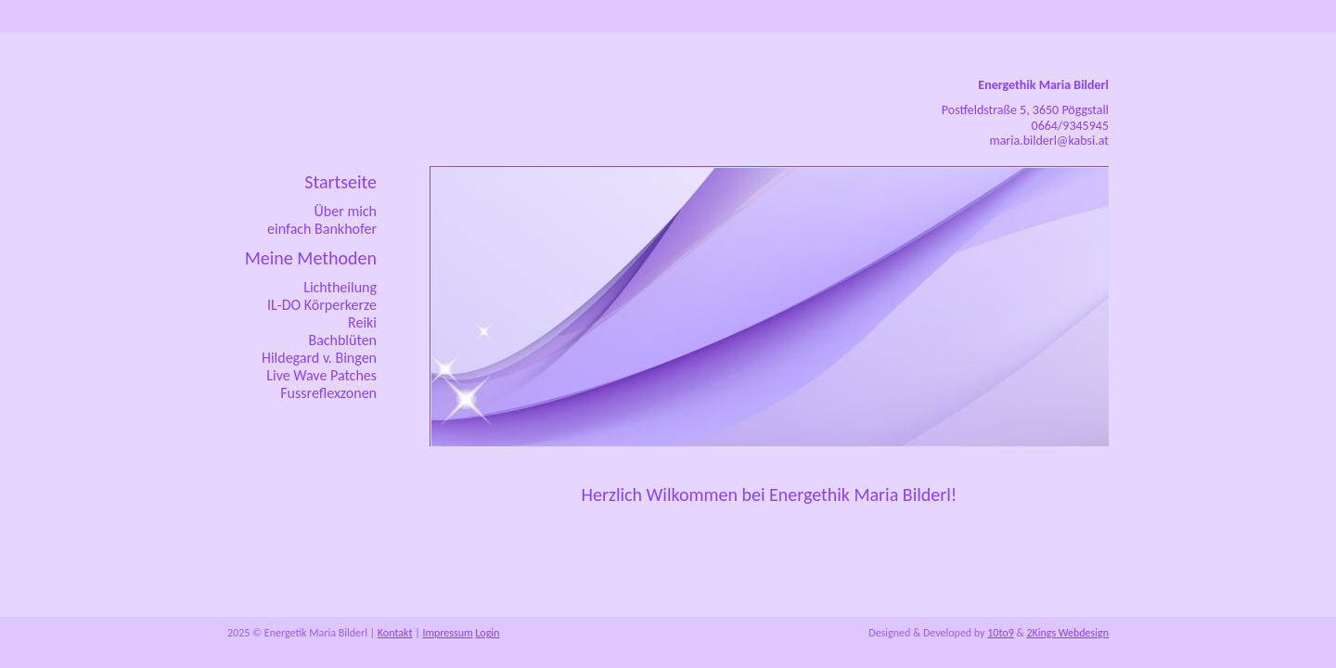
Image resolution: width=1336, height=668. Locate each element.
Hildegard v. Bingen (319, 357)
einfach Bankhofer (322, 229)
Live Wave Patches (321, 375)
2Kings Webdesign (1067, 632)
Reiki (362, 322)
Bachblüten (342, 340)
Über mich (346, 211)
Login (487, 632)
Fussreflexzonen (328, 393)
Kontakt (395, 632)
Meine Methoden (311, 258)
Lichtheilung (340, 287)
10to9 (1000, 632)
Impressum (447, 632)
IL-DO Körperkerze (322, 305)
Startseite (340, 182)
